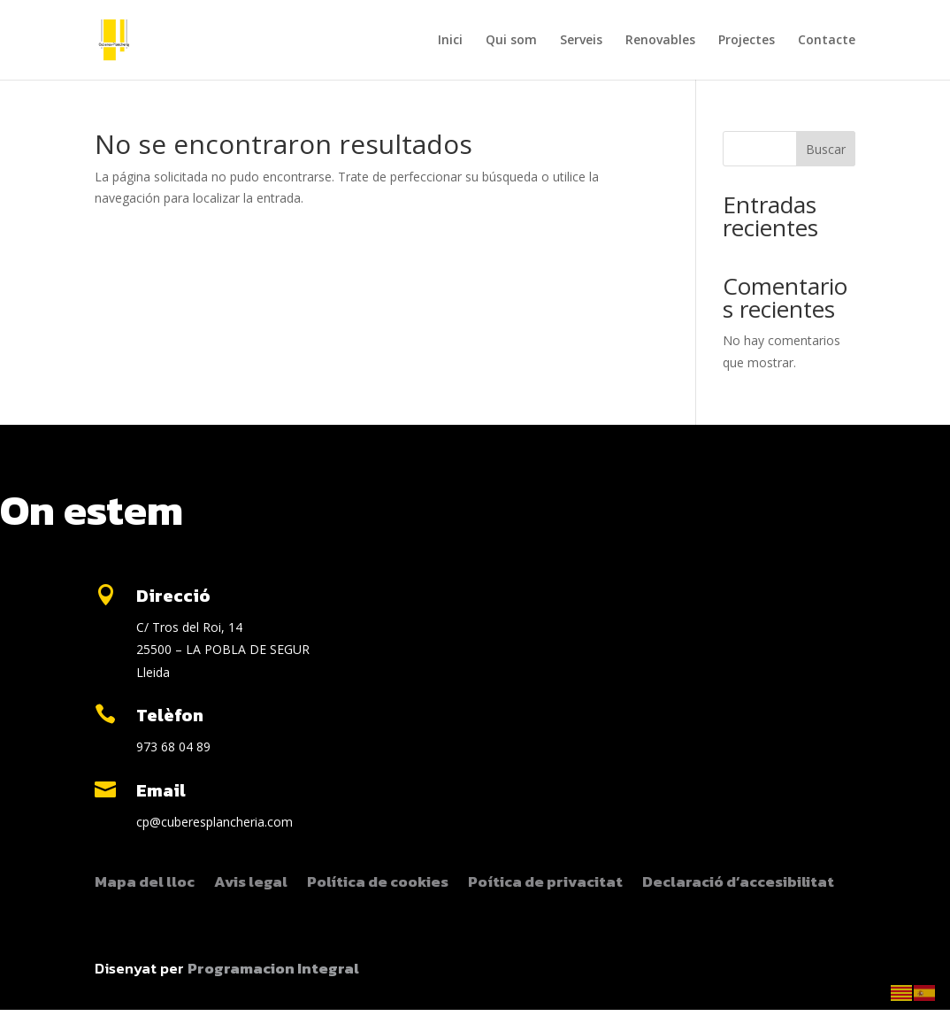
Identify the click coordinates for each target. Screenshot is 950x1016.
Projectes (746, 41)
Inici (450, 41)
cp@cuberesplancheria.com (214, 821)
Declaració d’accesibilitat (738, 884)
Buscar (826, 149)
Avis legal (250, 884)
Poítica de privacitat (545, 884)
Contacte (826, 41)
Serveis (581, 41)
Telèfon (169, 715)
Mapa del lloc (145, 884)
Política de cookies (377, 884)
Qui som (511, 41)
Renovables (660, 41)
